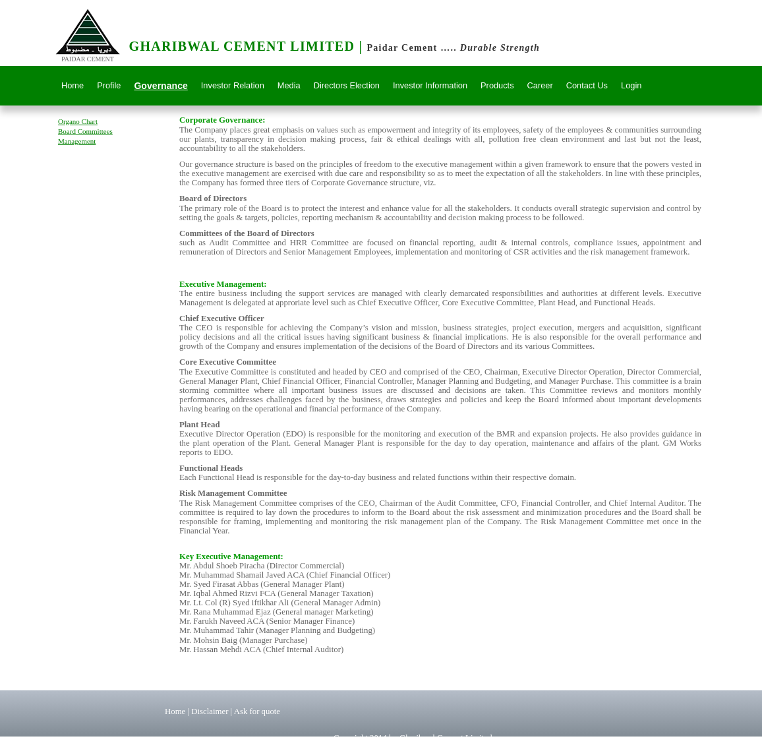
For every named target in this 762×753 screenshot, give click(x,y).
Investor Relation (232, 85)
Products (497, 85)
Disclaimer (210, 711)
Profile (109, 85)
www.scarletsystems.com (520, 747)
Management (77, 141)
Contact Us (587, 85)
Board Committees (85, 131)
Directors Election (347, 85)
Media (289, 85)
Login (631, 85)
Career (540, 85)
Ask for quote (257, 711)
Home (72, 85)
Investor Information (430, 85)
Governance (160, 85)
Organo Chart (78, 121)
